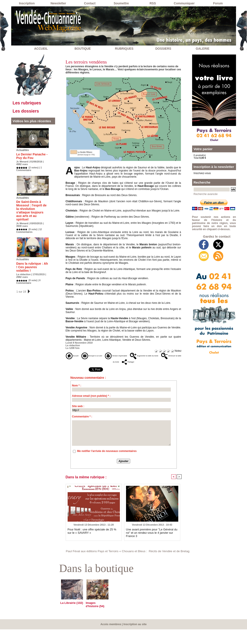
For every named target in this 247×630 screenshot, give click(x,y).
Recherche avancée (204, 193)
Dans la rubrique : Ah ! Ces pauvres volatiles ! (31, 261)
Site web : (78, 407)
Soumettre (121, 3)
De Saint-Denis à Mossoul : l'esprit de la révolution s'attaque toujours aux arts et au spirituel (31, 209)
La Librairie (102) (70, 603)
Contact (90, 3)
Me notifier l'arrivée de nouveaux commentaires (107, 451)
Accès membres (111, 624)
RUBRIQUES (124, 48)
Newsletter (58, 3)
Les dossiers (27, 112)
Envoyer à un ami (99, 355)
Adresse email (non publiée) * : (91, 396)
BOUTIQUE (83, 48)
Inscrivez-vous (201, 173)
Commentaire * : (82, 417)
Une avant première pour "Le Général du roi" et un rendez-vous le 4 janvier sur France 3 (152, 532)
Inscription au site (134, 624)
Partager (148, 362)
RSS (153, 3)
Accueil (74, 355)
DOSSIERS (163, 48)
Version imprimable (130, 355)
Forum (218, 3)
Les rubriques (29, 103)
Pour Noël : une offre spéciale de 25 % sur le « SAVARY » (94, 532)
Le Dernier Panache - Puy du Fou (30, 157)
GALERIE (202, 48)
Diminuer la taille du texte (118, 362)
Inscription (27, 3)
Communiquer (184, 3)
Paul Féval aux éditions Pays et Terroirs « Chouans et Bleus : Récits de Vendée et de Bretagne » (127, 552)
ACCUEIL (41, 48)
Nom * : (76, 386)
